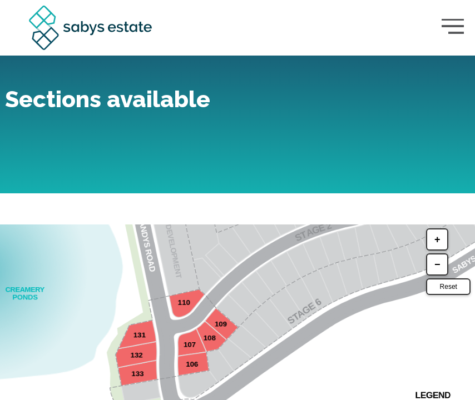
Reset (447, 313)
